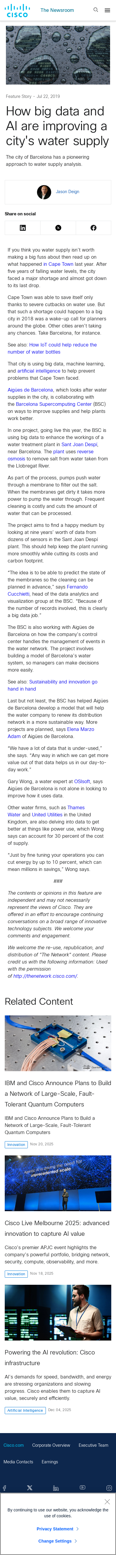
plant (58, 452)
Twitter (58, 228)
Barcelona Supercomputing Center (54, 404)
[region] (58, 1524)
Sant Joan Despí (79, 445)
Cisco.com (14, 1446)
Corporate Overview (51, 1446)
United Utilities (47, 815)
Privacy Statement (55, 1529)
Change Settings (55, 1541)
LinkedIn (23, 228)
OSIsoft (82, 782)
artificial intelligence (38, 371)
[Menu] (107, 10)
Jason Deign (67, 192)
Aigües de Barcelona (30, 390)
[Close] (107, 1502)
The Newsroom (57, 10)
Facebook (93, 228)
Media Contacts (18, 1462)
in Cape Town (58, 264)
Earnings (50, 1462)
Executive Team (93, 1446)
